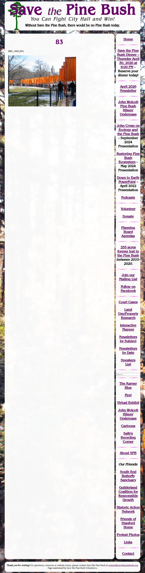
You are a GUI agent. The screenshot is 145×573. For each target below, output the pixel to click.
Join (125, 275)
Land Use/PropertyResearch (128, 313)
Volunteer (128, 209)
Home (128, 39)
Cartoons (128, 426)
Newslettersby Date (128, 350)
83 (59, 42)
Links (128, 542)
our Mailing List (128, 277)
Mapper (128, 329)
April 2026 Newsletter (128, 88)
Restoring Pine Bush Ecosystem (128, 158)
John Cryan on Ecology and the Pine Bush (128, 130)
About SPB (128, 453)
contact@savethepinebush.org (123, 565)
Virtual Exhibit (128, 403)
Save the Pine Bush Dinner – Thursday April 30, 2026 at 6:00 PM (128, 58)
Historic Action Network (128, 509)
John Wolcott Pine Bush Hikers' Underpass (128, 108)
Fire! (128, 395)
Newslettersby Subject (128, 339)
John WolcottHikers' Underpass (128, 414)
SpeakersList (128, 362)
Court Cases (128, 302)
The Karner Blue (128, 385)
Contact (128, 553)
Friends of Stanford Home (128, 523)
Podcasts (128, 197)
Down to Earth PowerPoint (128, 180)
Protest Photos (128, 535)
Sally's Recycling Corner (128, 437)
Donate (128, 216)
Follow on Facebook (128, 289)
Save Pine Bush (72, 9)
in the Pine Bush (128, 253)
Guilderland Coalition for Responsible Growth (128, 493)
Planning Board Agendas (128, 232)
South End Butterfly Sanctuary (128, 476)
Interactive (128, 325)
